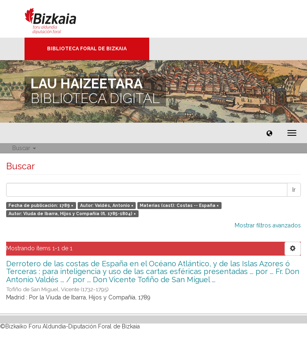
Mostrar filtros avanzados (268, 225)
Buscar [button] (24, 148)
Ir (294, 189)
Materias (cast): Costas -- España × (179, 205)
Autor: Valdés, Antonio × (106, 205)
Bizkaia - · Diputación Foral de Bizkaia (59, 19)
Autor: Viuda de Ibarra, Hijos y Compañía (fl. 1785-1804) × (72, 213)
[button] (269, 133)
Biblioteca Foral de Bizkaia (87, 49)
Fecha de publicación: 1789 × (41, 205)
